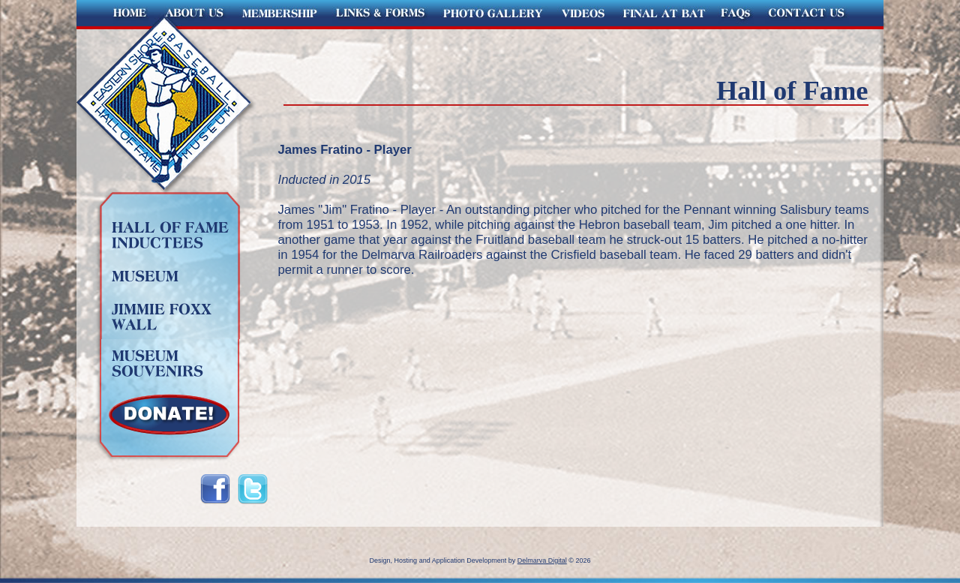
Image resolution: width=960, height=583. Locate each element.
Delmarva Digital (542, 560)
